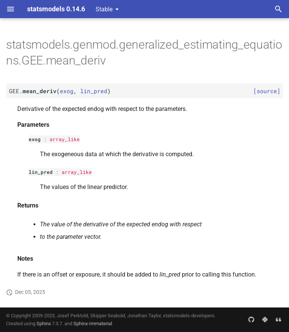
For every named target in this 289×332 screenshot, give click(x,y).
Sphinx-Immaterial (92, 323)
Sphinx (44, 323)
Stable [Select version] (104, 9)
